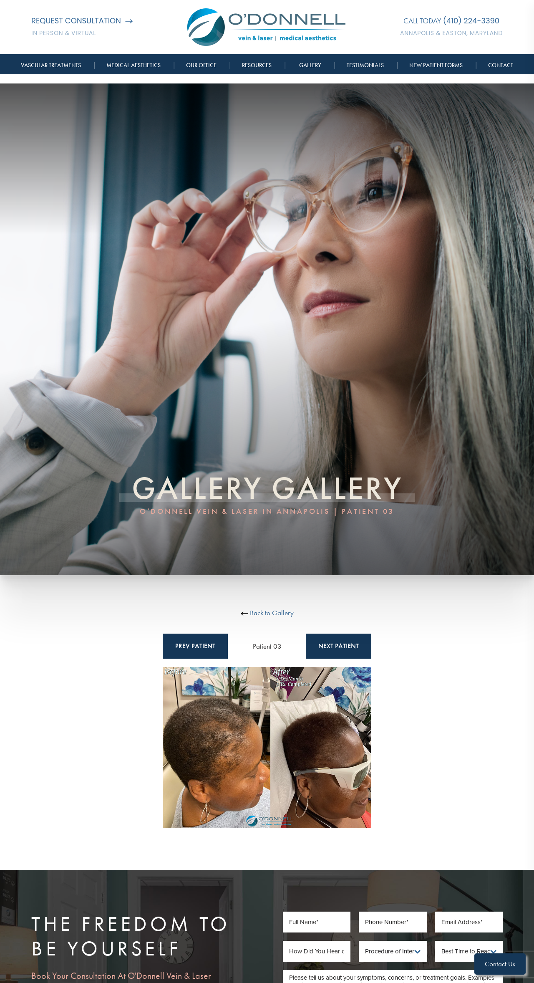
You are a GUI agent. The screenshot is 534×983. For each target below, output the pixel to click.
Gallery (310, 65)
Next (338, 646)
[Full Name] (317, 922)
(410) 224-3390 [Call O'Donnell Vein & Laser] (471, 20)
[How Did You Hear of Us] (317, 951)
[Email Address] (469, 922)
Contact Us (500, 963)
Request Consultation (82, 20)
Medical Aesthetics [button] (133, 65)
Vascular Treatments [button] (51, 65)
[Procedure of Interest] (393, 951)
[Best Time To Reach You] (469, 951)
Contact (500, 65)
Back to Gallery (267, 612)
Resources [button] (257, 65)
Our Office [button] (201, 65)
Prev (195, 646)
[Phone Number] (393, 922)
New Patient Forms (436, 65)
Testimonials (365, 65)
